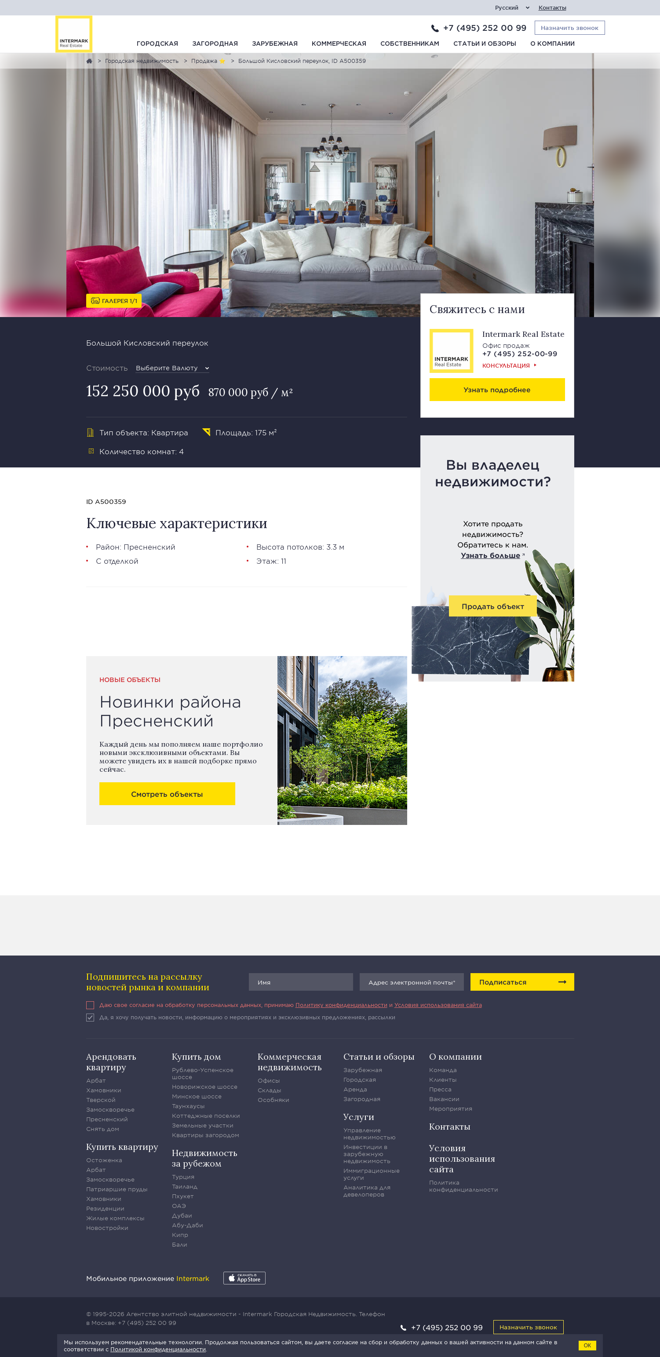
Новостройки (107, 1227)
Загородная (215, 44)
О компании (552, 44)
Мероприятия (450, 1108)
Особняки (273, 1099)
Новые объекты (129, 679)
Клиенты (443, 1079)
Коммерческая (339, 44)
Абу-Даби (187, 1225)
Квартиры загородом (205, 1134)
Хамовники (103, 1090)
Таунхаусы (188, 1105)
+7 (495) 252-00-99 (520, 353)
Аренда (355, 1089)
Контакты (552, 8)
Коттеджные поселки (206, 1115)
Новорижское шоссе (204, 1086)
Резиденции (105, 1208)
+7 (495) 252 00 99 (484, 28)
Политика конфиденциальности (463, 1186)
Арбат (96, 1080)
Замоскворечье (110, 1109)
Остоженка (104, 1160)
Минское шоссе (197, 1096)
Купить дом (196, 1056)
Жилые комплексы (115, 1218)
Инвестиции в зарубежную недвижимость (366, 1153)
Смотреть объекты (167, 793)
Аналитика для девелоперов (366, 1191)
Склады (269, 1090)
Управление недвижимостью (369, 1134)
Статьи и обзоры (484, 44)
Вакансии (444, 1098)
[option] (330, 185)
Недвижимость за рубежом (204, 1158)
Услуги (358, 1116)
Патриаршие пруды (117, 1189)
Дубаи (182, 1215)
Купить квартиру (122, 1146)
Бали (179, 1244)
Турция (183, 1176)
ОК (587, 1345)
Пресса (440, 1089)
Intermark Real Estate (523, 334)
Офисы (269, 1080)
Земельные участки (202, 1125)
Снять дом (102, 1128)
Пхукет (183, 1196)
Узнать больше (490, 555)
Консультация (506, 365)
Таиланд (184, 1186)
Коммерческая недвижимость (290, 1061)
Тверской (101, 1099)
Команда (443, 1069)
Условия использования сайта (438, 1004)
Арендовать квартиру (111, 1061)
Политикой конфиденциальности (158, 1349)
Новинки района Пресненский (170, 711)
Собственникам (409, 44)
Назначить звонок (528, 1327)
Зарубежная (275, 44)
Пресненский (149, 546)
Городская (157, 44)
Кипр (180, 1234)
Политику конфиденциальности (341, 1004)
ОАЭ (179, 1205)
